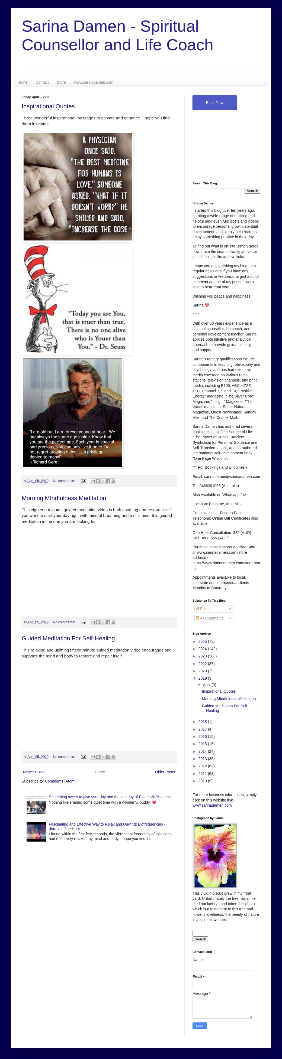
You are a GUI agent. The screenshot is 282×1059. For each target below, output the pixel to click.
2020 (203, 671)
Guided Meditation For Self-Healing (68, 638)
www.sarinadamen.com (93, 82)
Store (61, 82)
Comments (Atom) (60, 781)
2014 (203, 751)
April (207, 685)
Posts (203, 609)
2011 (203, 773)
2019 (203, 678)
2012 (203, 766)
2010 (203, 781)
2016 (203, 736)
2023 (203, 656)
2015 (203, 744)
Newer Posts (33, 772)
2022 (203, 664)
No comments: (64, 481)
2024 (203, 649)
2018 (203, 721)
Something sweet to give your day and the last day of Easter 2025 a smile (110, 797)
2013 (203, 759)
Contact (42, 82)
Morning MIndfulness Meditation (64, 498)
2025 (203, 641)
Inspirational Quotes (48, 106)
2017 (203, 729)
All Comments (209, 618)
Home (22, 82)
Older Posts (165, 772)
